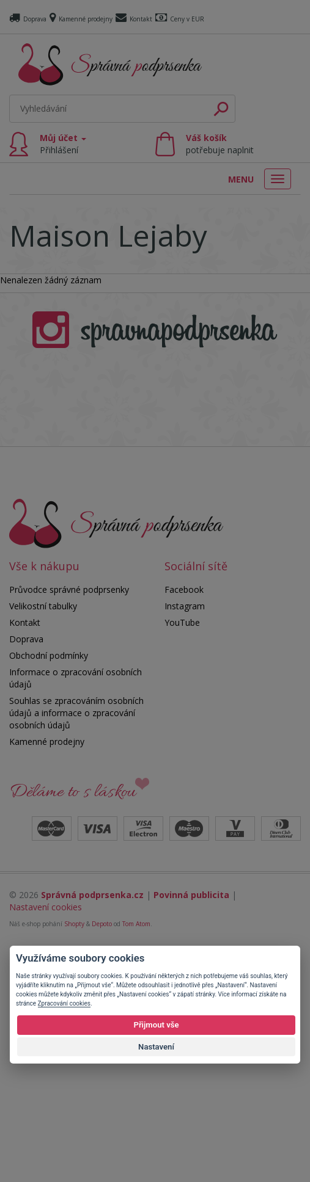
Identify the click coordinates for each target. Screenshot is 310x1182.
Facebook (184, 822)
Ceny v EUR (179, 19)
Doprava (27, 19)
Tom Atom (136, 1156)
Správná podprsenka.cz (92, 1127)
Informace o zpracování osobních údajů (75, 911)
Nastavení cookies (45, 1139)
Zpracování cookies (64, 1003)
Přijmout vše (156, 1024)
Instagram (184, 838)
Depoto (102, 1156)
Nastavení (156, 1046)
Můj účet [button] (63, 144)
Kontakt (134, 19)
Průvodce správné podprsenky (69, 822)
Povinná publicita (191, 1127)
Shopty (74, 1156)
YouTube (182, 855)
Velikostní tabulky (43, 838)
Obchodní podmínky (48, 888)
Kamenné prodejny (81, 19)
